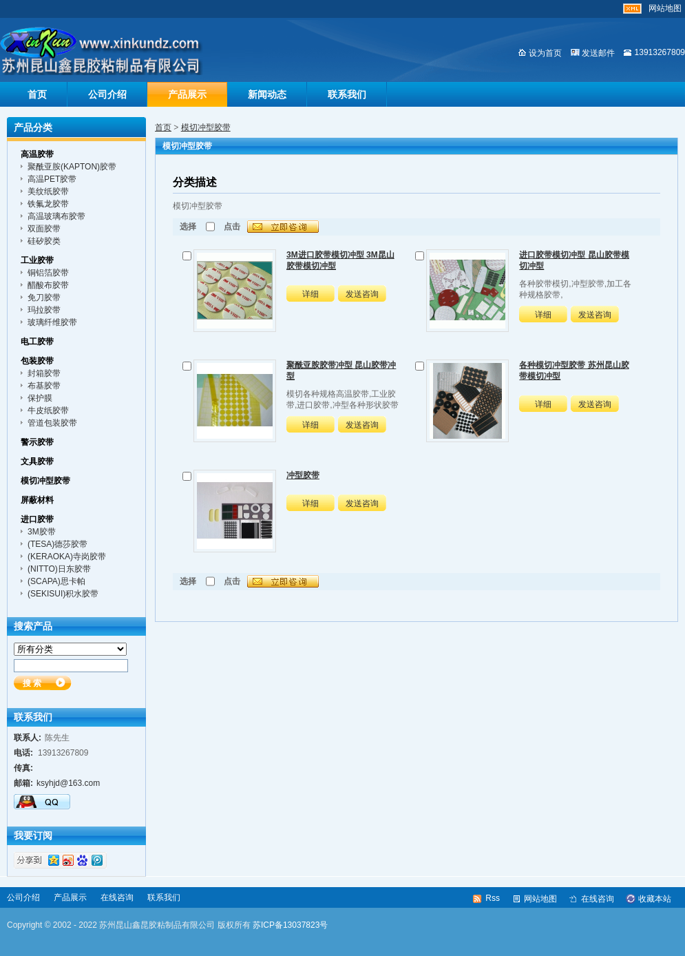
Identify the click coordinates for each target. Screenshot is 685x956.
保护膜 (40, 398)
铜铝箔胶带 (48, 273)
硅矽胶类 (44, 241)
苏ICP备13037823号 (290, 925)
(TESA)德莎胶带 (57, 544)
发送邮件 (598, 53)
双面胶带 (44, 228)
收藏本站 (654, 899)
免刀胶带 (44, 297)
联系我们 (347, 94)
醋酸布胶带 (48, 285)
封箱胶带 (44, 373)
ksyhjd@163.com (68, 783)
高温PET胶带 (52, 179)
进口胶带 (37, 519)
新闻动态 (267, 94)
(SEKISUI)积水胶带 (63, 594)
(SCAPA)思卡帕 (56, 581)
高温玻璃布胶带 (56, 216)
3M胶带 (42, 532)
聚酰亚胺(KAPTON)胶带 (72, 167)
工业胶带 (37, 260)
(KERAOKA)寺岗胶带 (67, 556)
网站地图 (665, 8)
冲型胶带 (302, 475)
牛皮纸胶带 (48, 410)
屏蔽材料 (37, 500)
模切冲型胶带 (206, 127)
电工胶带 (37, 341)
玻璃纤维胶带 (52, 322)
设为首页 (545, 53)
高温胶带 (37, 154)
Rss (492, 898)
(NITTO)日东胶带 (59, 569)
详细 (310, 294)
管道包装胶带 (52, 423)
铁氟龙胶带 (48, 204)
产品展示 (187, 94)
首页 (37, 94)
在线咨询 (117, 897)
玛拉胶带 (44, 310)
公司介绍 (107, 94)
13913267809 (660, 52)
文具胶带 (37, 461)
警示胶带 (37, 442)
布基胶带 (44, 386)
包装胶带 (37, 361)
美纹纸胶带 (48, 191)
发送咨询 (362, 294)
